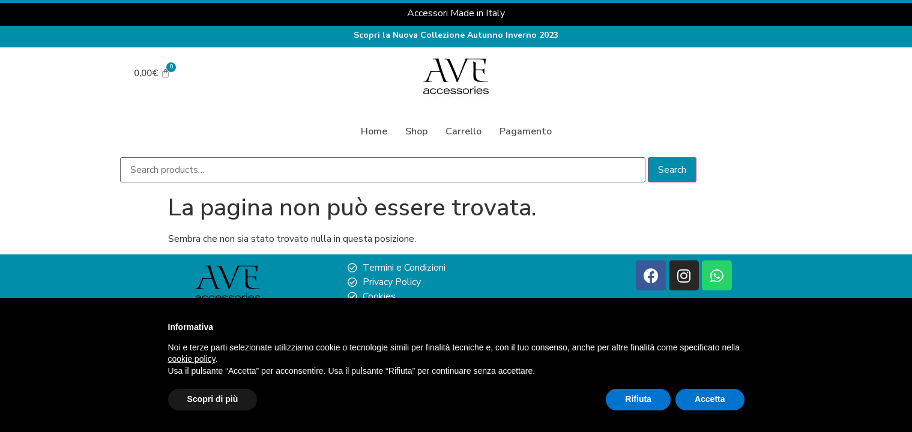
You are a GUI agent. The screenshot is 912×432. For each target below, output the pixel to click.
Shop (416, 131)
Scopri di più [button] (212, 399)
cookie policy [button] (192, 359)
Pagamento (526, 131)
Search (685, 169)
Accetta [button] (710, 399)
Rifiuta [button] (638, 399)
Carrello (463, 131)
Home (374, 131)
